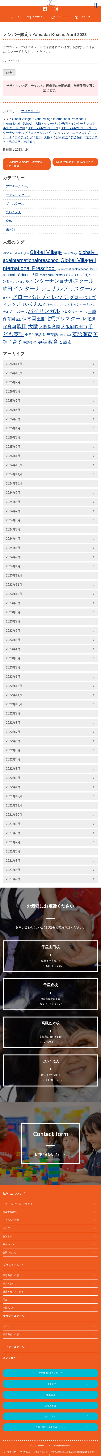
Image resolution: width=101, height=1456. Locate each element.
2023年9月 (13, 603)
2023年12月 (14, 575)
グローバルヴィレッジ (43, 128)
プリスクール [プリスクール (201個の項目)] (79, 311)
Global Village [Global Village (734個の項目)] (46, 252)
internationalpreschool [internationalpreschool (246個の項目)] (75, 269)
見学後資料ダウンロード (50, 1373)
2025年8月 (13, 391)
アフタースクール (18, 186)
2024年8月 (13, 501)
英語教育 (29, 142)
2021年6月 (13, 851)
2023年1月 (13, 676)
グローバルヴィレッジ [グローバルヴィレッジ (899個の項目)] (40, 297)
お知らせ (7, 1236)
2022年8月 (13, 722)
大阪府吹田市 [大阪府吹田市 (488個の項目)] (74, 326)
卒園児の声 (8, 1307)
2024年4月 (13, 538)
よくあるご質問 (11, 1220)
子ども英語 (60, 137)
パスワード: (50, 64)
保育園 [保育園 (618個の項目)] (29, 318)
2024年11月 (14, 474)
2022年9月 (13, 713)
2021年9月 (13, 823)
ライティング (24, 137)
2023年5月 (13, 639)
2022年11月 (14, 695)
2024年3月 (13, 547)
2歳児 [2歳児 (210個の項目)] (6, 253)
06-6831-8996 (51, 966)
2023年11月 (14, 584)
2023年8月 (13, 612)
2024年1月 (13, 566)
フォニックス (75, 132)
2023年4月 (13, 649)
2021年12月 (14, 796)
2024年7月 (13, 511)
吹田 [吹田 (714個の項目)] (22, 326)
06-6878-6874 (51, 1004)
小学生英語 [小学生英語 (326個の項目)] (33, 335)
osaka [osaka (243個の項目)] (43, 275)
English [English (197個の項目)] (25, 253)
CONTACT (36, 17)
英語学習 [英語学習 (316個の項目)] (30, 342)
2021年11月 (14, 805)
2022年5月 (13, 750)
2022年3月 (13, 768)
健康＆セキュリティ (13, 1291)
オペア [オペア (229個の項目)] (7, 297)
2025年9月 (13, 382)
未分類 (10, 229)
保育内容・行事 (11, 1275)
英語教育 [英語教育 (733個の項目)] (48, 342)
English (82, 17)
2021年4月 (13, 869)
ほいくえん (13, 212)
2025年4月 (13, 428)
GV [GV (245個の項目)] (59, 269)
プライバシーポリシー (66, 1452)
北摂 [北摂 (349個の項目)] (40, 319)
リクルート (8, 1244)
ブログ (6, 1228)
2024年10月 (14, 483)
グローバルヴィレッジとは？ (18, 1204)
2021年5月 (13, 860)
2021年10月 (14, 814)
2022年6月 (13, 741)
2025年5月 (13, 419)
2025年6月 (13, 409)
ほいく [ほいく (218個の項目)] (70, 275)
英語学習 (14, 142)
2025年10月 (14, 373)
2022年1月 (13, 787)
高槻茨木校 (50, 1405)
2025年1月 (13, 455)
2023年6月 (13, 630)
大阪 (47, 137)
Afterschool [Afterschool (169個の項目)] (15, 253)
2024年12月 (14, 465)
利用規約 (82, 1452)
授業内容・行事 (11, 1334)
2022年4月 (13, 759)
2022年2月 (13, 777)
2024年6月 (13, 520)
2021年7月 (13, 842)
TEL (15, 17)
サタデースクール (18, 195)
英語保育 (77, 137)
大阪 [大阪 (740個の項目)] (33, 326)
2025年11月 (14, 363)
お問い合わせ (10, 1252)
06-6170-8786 (51, 1080)
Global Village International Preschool (58, 119)
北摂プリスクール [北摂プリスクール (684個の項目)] (65, 318)
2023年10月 (14, 593)
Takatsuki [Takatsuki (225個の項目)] (59, 275)
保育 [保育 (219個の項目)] (18, 319)
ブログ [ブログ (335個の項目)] (66, 312)
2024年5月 (13, 529)
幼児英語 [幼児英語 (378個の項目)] (50, 335)
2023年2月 (13, 667)
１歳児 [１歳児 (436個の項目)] (65, 342)
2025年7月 (13, 400)
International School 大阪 (22, 123)
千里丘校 (50, 1395)
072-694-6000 (51, 1042)
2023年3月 (13, 658)
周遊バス (7, 1299)
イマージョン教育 (56, 123)
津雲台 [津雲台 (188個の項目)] (62, 335)
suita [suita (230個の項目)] (51, 275)
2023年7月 (13, 621)
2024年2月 (13, 557)
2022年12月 (14, 685)
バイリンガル (54, 132)
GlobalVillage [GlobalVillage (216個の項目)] (70, 253)
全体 (9, 221)
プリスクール (30, 111)
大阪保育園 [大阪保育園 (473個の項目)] (49, 326)
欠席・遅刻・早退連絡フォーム (50, 1427)
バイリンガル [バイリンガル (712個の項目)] (44, 311)
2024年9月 (13, 492)
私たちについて (12, 1193)
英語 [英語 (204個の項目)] (69, 335)
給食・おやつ (10, 1283)
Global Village (21, 119)
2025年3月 (13, 437)
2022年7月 (13, 731)
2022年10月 (14, 704)
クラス (6, 1326)
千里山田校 (50, 1384)
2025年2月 (13, 446)
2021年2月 (13, 879)
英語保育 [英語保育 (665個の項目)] (82, 334)
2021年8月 (13, 833)
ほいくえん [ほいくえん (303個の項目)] (83, 275)
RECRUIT (60, 17)
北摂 (39, 137)
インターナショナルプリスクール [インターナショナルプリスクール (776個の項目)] (54, 289)
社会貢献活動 (10, 1212)
